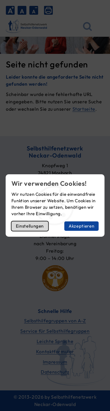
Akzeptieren (81, 226)
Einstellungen (30, 226)
